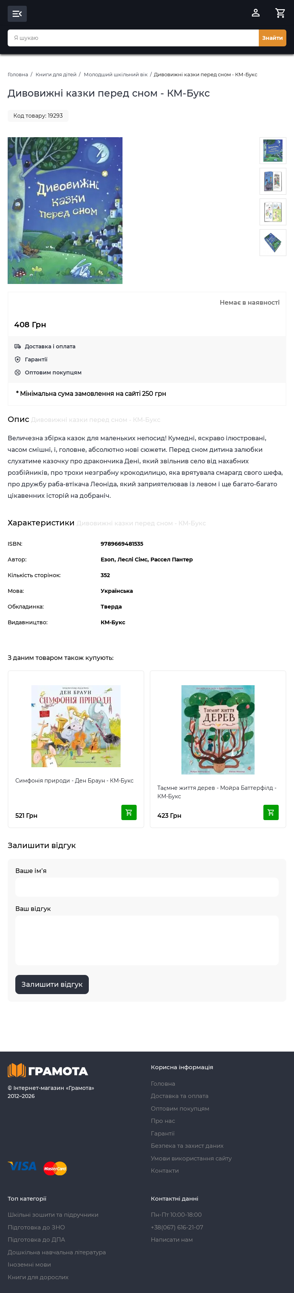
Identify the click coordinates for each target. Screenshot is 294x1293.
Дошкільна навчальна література (57, 1252)
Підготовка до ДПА (36, 1239)
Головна (18, 74)
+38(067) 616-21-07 (177, 1227)
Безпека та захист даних (187, 1145)
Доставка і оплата (50, 346)
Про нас (163, 1120)
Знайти (272, 37)
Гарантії (36, 359)
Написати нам (172, 1239)
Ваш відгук (147, 935)
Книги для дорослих (38, 1277)
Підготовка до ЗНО (36, 1227)
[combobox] (133, 38)
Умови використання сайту (191, 1158)
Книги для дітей (56, 74)
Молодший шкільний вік (116, 74)
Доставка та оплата (180, 1095)
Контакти (165, 1170)
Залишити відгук (52, 984)
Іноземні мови (29, 1264)
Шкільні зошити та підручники (53, 1214)
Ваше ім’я (147, 882)
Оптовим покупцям (53, 372)
